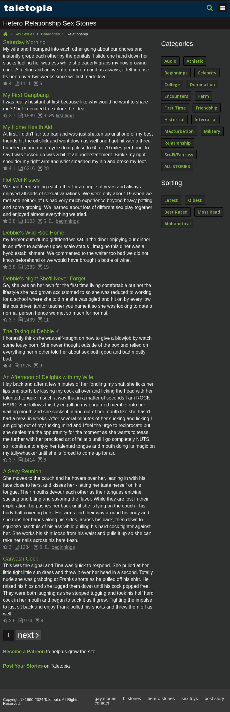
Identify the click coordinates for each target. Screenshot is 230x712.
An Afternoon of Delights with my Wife (48, 377)
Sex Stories (24, 34)
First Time (175, 108)
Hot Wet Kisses (21, 180)
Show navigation (222, 7)
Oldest (195, 200)
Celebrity (207, 73)
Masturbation (179, 131)
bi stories (132, 698)
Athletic (195, 61)
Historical (174, 119)
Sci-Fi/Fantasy (178, 154)
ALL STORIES (177, 166)
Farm (203, 96)
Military (212, 131)
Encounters (176, 96)
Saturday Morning (24, 42)
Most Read (209, 212)
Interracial (206, 119)
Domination (202, 84)
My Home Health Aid (27, 127)
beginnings (67, 221)
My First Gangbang (26, 95)
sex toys (189, 698)
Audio (170, 61)
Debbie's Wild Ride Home (33, 233)
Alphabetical (177, 223)
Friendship (206, 108)
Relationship (177, 143)
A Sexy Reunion (22, 471)
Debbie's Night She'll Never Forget (44, 279)
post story (214, 698)
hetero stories (161, 698)
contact (102, 703)
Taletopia (52, 699)
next (28, 635)
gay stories (105, 698)
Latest (171, 200)
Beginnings (175, 73)
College (172, 84)
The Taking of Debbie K (31, 331)
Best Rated (175, 212)
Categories (50, 34)
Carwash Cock (20, 559)
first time (65, 115)
